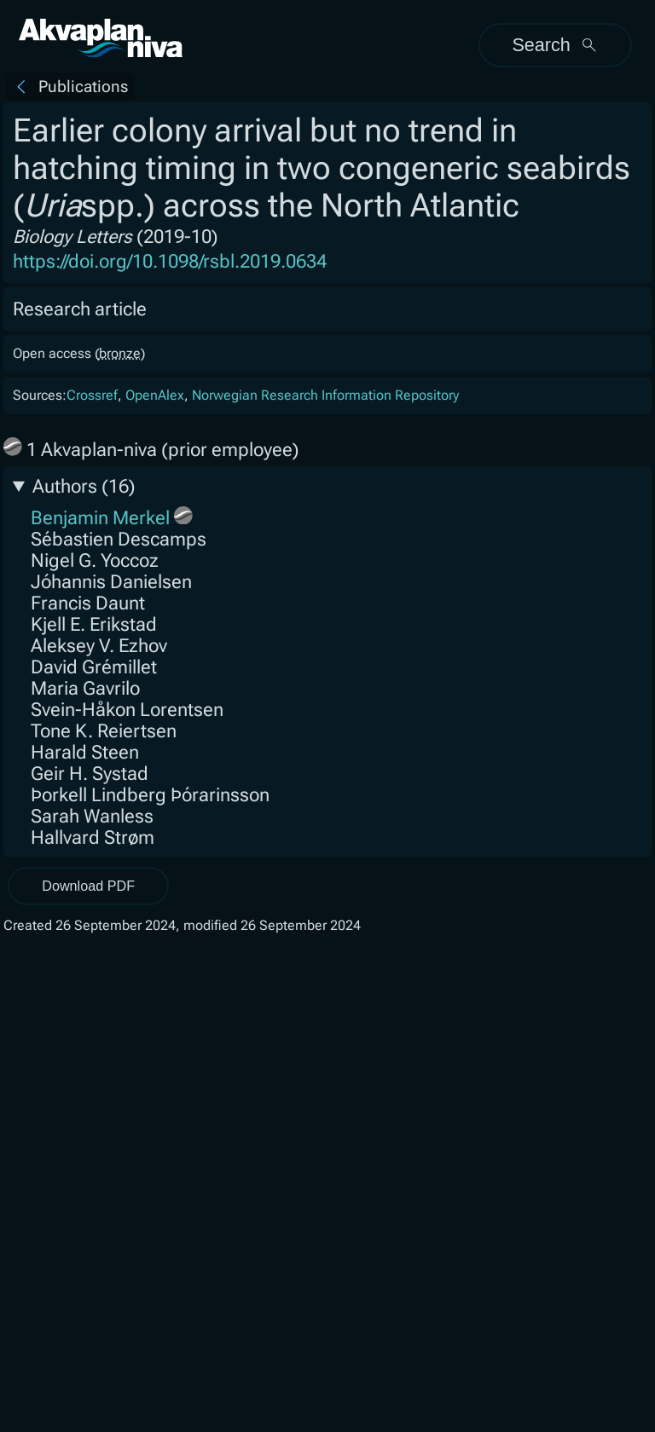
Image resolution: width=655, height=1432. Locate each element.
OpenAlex (154, 395)
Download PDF (88, 885)
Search (555, 44)
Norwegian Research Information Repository (325, 395)
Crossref (92, 395)
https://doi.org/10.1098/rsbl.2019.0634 (170, 261)
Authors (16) (84, 486)
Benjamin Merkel (100, 517)
